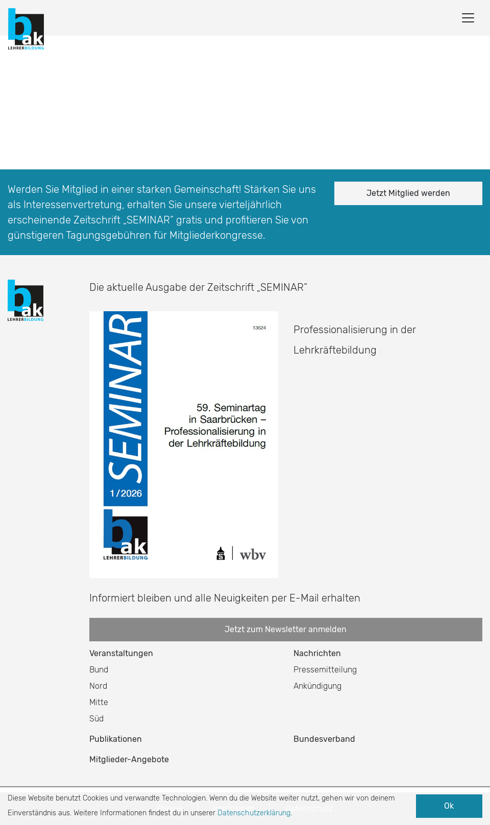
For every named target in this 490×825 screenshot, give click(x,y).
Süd (96, 718)
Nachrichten (317, 653)
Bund (98, 669)
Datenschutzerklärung (253, 813)
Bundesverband (324, 739)
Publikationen (115, 739)
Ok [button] (449, 806)
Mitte (98, 702)
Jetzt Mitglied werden (408, 193)
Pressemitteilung (325, 669)
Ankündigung (317, 686)
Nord (98, 686)
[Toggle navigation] (468, 18)
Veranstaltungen (121, 653)
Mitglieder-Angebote (129, 759)
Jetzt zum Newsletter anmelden (286, 629)
